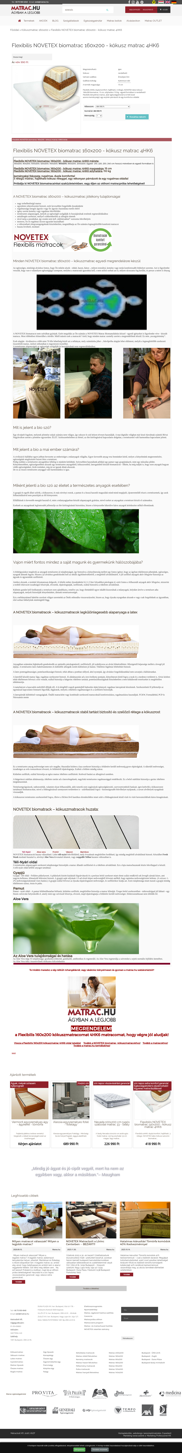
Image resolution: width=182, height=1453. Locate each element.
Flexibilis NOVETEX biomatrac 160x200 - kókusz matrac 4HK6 (86, 29)
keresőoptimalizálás (152, 1433)
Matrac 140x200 (116, 1372)
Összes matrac (16, 1368)
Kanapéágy (48, 1355)
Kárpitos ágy (48, 1368)
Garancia (88, 1316)
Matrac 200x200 (116, 1353)
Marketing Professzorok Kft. (159, 1436)
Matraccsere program (93, 1323)
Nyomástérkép (90, 1310)
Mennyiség (89, 115)
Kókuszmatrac (16, 1352)
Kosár (164, 10)
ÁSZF (32, 1433)
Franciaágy (48, 1365)
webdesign (138, 1433)
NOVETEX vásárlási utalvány (96, 1329)
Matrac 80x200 (115, 1359)
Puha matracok (83, 1369)
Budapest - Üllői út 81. (151, 1353)
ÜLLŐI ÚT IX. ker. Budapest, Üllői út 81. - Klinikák (57, 1313)
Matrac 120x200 (116, 1369)
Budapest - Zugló (149, 1356)
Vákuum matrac (17, 1355)
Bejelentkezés (134, 10)
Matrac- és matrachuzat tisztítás (98, 1326)
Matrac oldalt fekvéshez (86, 1356)
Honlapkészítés (125, 1433)
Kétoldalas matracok (85, 1353)
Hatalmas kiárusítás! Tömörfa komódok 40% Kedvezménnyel (145, 1243)
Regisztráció (148, 10)
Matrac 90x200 (115, 1366)
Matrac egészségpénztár (16, 1394)
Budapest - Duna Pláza (152, 1359)
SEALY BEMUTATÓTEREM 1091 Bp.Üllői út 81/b (56, 1320)
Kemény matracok (84, 1359)
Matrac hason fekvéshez (86, 1363)
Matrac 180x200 (116, 1363)
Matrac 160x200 (116, 1356)
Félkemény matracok (85, 1366)
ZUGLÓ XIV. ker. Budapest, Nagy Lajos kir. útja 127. (58, 1316)
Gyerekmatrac (16, 1362)
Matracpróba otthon (93, 1319)
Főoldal (14, 29)
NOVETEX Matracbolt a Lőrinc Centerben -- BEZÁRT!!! (85, 1243)
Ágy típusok (48, 1352)
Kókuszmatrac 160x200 (34, 29)
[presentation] (142, 1328)
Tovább (18, 1282)
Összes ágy (48, 1358)
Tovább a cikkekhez (91, 1288)
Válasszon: (89, 106)
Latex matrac (16, 1358)
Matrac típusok (17, 1365)
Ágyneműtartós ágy (52, 1362)
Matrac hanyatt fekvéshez (87, 1372)
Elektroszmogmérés (93, 1306)
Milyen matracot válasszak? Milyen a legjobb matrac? (35, 1243)
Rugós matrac (16, 1372)
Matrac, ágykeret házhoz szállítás (98, 1313)
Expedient (166, 1433)
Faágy (45, 1372)
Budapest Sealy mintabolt (153, 1363)
